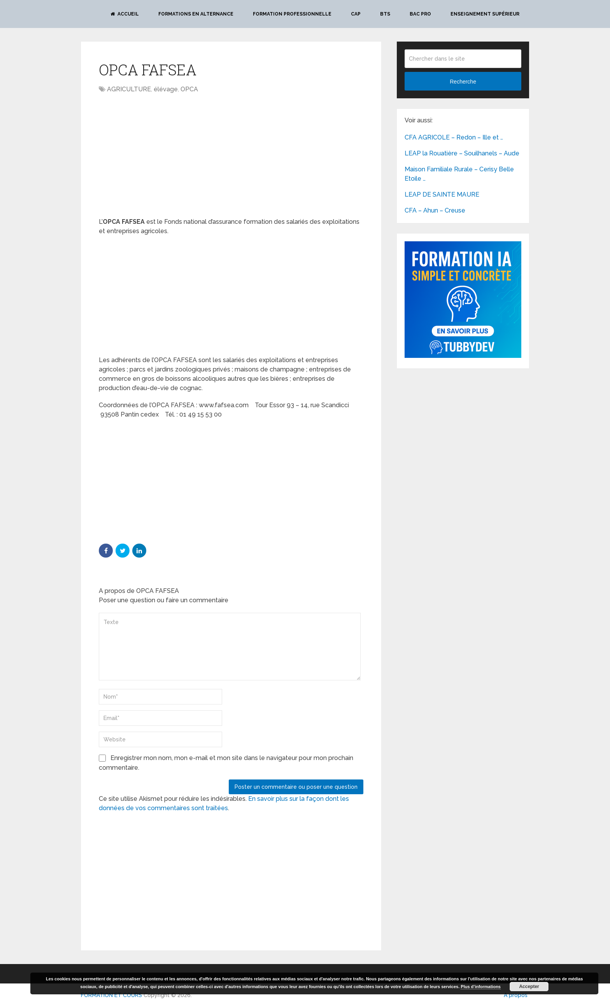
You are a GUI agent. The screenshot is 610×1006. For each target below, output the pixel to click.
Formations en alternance (195, 14)
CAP (356, 14)
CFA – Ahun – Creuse (435, 210)
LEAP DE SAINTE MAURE (442, 194)
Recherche (463, 81)
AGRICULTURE (129, 89)
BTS (385, 14)
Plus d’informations (481, 986)
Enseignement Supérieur (484, 14)
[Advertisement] (164, 156)
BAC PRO (420, 14)
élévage (166, 89)
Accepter (529, 986)
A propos (516, 995)
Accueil (124, 14)
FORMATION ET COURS (111, 995)
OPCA (189, 89)
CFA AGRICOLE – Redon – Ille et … (454, 137)
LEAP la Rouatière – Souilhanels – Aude (462, 153)
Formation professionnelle (292, 14)
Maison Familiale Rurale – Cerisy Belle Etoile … (459, 174)
